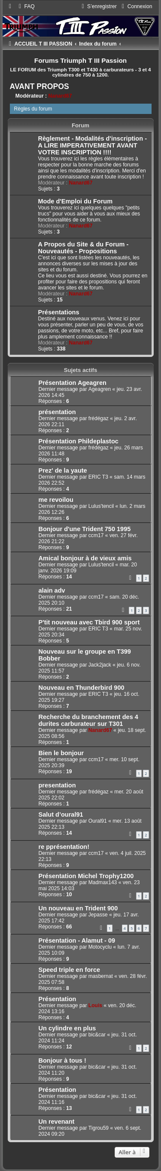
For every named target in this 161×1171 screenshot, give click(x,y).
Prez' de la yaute (63, 470)
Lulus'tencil (101, 506)
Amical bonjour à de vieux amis (85, 558)
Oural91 (97, 821)
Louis (95, 1005)
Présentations (58, 312)
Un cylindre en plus (67, 1028)
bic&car (97, 1035)
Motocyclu (100, 947)
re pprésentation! (64, 846)
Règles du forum (33, 109)
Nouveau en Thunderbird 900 (82, 687)
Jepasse (98, 915)
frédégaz (98, 418)
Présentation (57, 999)
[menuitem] (26, 6)
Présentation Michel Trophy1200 (86, 876)
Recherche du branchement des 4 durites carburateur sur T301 (88, 720)
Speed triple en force (69, 969)
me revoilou (56, 499)
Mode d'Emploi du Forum (75, 201)
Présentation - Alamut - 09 (77, 940)
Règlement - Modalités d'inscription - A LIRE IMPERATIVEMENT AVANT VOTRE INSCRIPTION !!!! (92, 145)
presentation (57, 785)
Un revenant (57, 1121)
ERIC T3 (98, 477)
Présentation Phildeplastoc (78, 441)
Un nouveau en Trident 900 (78, 908)
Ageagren (99, 389)
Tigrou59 (98, 1128)
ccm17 (96, 535)
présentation (57, 412)
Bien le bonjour (61, 753)
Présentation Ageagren (72, 382)
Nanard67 (60, 96)
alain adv (52, 590)
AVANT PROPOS (39, 86)
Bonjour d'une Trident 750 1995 (85, 529)
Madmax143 (102, 882)
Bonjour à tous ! (62, 1060)
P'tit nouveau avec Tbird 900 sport (89, 622)
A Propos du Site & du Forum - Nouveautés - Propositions (83, 248)
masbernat (100, 976)
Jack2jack (99, 665)
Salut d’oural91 (61, 814)
